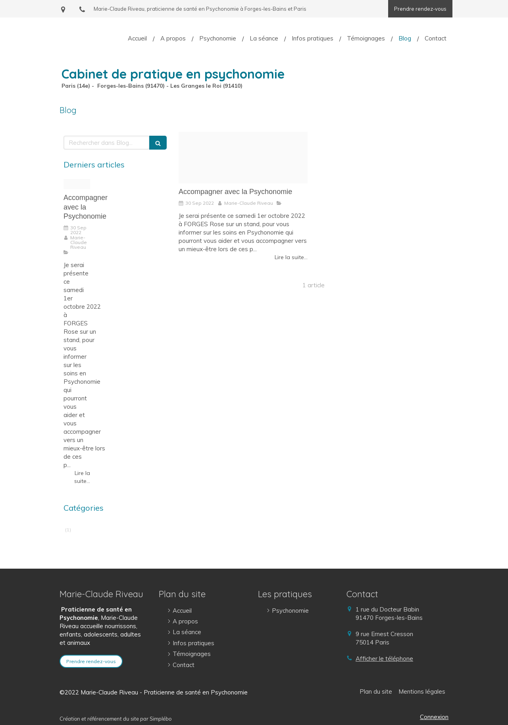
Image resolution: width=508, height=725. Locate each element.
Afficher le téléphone (384, 658)
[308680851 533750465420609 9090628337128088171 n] (243, 157)
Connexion (434, 717)
